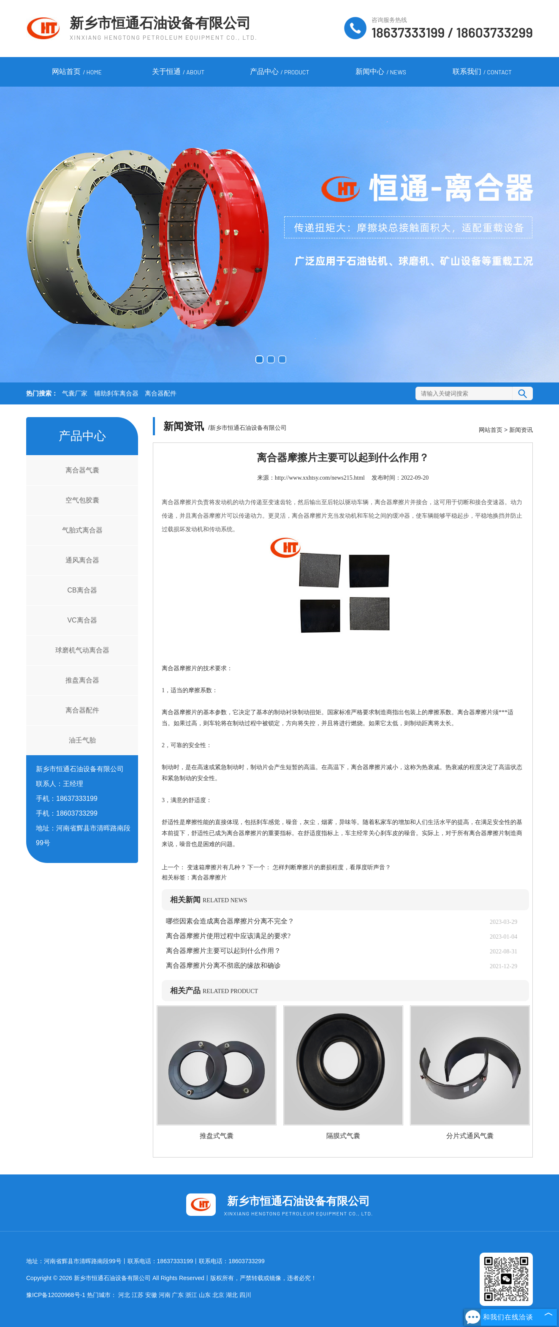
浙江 (191, 1295)
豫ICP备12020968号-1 (55, 1295)
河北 (124, 1295)
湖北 (232, 1295)
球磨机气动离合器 (82, 650)
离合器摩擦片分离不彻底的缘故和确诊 (223, 965)
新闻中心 (380, 72)
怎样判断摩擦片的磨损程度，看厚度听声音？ (331, 867)
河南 (165, 1295)
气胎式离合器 (82, 530)
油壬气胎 (82, 740)
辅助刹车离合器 (116, 393)
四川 (245, 1295)
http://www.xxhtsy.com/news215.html (320, 478)
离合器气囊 (82, 470)
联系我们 (482, 72)
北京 (218, 1295)
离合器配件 (160, 393)
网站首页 (77, 72)
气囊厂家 (74, 393)
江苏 (138, 1295)
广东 (178, 1295)
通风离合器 (82, 560)
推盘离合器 (82, 680)
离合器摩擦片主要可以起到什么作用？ (223, 950)
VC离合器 (82, 620)
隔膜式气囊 (343, 1135)
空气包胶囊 (82, 500)
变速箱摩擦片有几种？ (216, 867)
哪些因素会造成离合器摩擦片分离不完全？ (230, 921)
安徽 (151, 1295)
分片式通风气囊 (470, 1135)
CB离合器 (82, 590)
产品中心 (279, 72)
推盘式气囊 (216, 1135)
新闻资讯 (521, 429)
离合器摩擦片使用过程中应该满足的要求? (228, 935)
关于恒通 (178, 72)
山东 (205, 1295)
